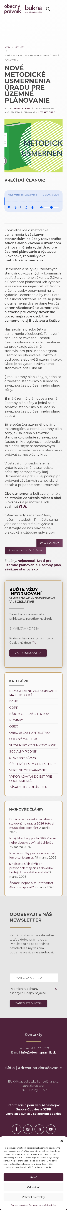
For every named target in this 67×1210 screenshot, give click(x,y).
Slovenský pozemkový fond (32, 745)
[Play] (9, 207)
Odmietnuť (33, 1187)
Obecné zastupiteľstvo (29, 732)
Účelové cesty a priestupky (32, 764)
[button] (61, 1141)
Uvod (7, 47)
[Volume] (51, 207)
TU (34, 642)
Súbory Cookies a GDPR (33, 1109)
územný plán (50, 565)
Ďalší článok (49, 542)
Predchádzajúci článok (25, 550)
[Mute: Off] (41, 207)
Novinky (19, 47)
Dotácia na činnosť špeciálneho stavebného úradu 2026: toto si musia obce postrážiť (31, 824)
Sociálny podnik (23, 751)
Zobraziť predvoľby (33, 1197)
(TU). (23, 506)
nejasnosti (26, 561)
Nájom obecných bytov (29, 714)
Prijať (33, 1177)
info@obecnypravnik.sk (38, 1052)
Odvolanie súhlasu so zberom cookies (33, 1113)
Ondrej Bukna (21, 108)
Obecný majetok (23, 739)
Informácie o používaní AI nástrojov (33, 1105)
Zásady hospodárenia (28, 787)
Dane (13, 701)
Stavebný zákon (22, 758)
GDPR (13, 707)
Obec (52, 112)
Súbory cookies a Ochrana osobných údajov (33, 1205)
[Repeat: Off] (26, 207)
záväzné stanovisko (21, 569)
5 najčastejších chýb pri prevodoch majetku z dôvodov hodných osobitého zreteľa (31, 868)
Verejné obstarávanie (28, 770)
